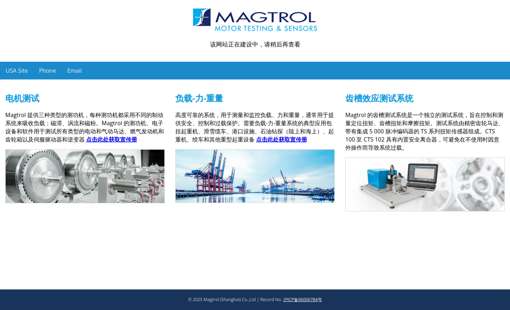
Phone (47, 70)
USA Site (17, 70)
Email (74, 70)
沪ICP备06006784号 (302, 300)
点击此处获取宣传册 (111, 139)
